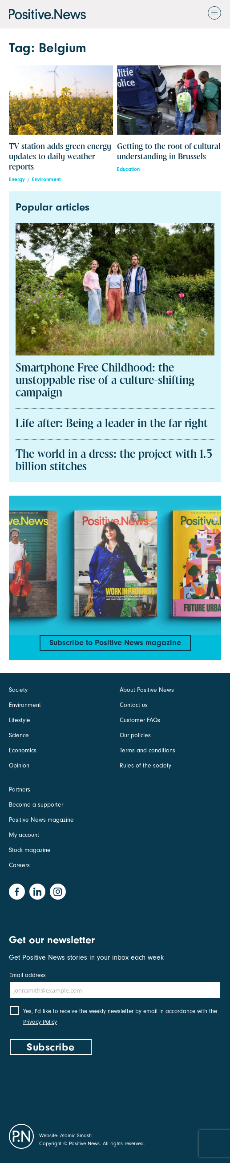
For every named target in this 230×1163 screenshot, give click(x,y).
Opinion (19, 765)
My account (24, 835)
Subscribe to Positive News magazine (115, 642)
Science (19, 735)
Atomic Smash (76, 1135)
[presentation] (76, 1087)
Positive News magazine (41, 820)
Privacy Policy (40, 1021)
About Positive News (147, 690)
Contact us (134, 705)
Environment (46, 179)
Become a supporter (36, 804)
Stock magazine (30, 850)
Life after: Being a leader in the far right (112, 424)
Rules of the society (145, 765)
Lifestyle (19, 720)
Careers (19, 865)
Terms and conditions (147, 750)
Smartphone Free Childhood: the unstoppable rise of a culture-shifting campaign (105, 381)
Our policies (135, 735)
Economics (22, 750)
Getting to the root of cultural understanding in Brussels (169, 152)
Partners (19, 789)
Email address (27, 975)
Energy (17, 179)
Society (18, 690)
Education (128, 169)
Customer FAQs (140, 720)
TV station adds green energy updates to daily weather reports (60, 157)
